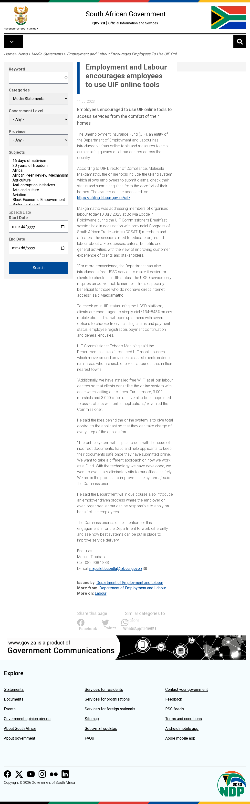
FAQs (89, 738)
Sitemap (92, 718)
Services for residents (104, 689)
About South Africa (20, 728)
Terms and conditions (183, 718)
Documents (13, 699)
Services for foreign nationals (110, 709)
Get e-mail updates (101, 728)
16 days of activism (38, 160)
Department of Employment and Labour (129, 582)
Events (10, 709)
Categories (19, 90)
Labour (100, 593)
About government (19, 738)
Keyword (17, 69)
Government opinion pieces (27, 718)
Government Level (26, 111)
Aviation (38, 194)
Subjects (17, 152)
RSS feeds (174, 709)
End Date (17, 239)
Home (9, 54)
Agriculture (38, 180)
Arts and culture (38, 190)
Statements (14, 689)
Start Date (18, 217)
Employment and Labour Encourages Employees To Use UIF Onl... (123, 54)
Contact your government (186, 689)
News (23, 54)
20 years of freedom (38, 165)
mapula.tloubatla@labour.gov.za (115, 568)
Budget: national (38, 204)
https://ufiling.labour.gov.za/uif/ (103, 197)
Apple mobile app (180, 738)
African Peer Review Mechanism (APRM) (38, 175)
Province (17, 131)
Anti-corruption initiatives (38, 185)
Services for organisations (107, 699)
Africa (38, 170)
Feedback (173, 699)
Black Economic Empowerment (38, 199)
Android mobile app (181, 728)
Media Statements (47, 54)
